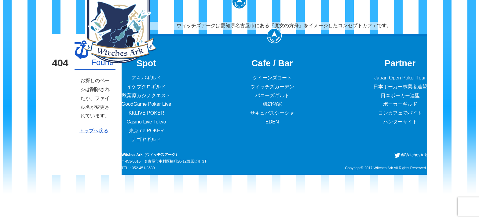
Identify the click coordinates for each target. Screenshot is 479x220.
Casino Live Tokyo (146, 121)
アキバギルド (146, 77)
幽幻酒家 (272, 104)
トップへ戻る (93, 130)
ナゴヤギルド (146, 139)
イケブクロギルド (146, 86)
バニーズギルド (272, 95)
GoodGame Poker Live (146, 104)
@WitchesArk (414, 154)
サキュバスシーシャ (272, 113)
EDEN (272, 121)
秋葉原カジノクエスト (146, 95)
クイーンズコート (272, 77)
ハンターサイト (400, 121)
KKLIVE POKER (146, 113)
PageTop (274, 35)
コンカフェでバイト (400, 113)
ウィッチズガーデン (272, 86)
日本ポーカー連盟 (400, 95)
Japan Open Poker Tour (400, 77)
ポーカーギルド (400, 104)
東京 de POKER (146, 130)
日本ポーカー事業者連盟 (400, 86)
